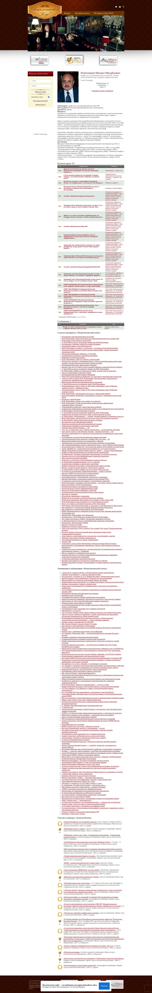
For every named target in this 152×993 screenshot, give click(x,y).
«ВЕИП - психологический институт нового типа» (82, 863)
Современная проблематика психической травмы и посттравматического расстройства (93, 409)
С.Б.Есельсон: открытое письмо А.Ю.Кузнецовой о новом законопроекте (88, 573)
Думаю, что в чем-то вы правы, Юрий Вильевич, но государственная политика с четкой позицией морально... (83, 216)
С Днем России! (67, 707)
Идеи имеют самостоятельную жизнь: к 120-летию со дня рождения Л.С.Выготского (92, 506)
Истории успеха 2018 (103, 13)
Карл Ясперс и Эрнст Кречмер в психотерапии (78, 626)
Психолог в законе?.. (112, 183)
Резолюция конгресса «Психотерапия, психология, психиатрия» (84, 477)
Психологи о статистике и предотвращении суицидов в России (84, 460)
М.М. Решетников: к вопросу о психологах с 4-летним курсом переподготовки (90, 348)
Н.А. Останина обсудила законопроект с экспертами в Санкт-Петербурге (88, 692)
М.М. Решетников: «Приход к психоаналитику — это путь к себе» (85, 685)
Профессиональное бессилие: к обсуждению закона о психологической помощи (90, 686)
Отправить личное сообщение (102, 91)
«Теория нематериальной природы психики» (80, 856)
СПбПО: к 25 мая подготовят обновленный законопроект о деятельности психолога (92, 713)
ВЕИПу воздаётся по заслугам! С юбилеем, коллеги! (80, 726)
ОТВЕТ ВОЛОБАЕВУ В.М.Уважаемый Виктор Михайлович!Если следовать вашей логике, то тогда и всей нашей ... (83, 285)
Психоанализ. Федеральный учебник (75, 523)
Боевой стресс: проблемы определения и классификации (82, 631)
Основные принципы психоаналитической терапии (80, 637)
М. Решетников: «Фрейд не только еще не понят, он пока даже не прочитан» (114, 274)
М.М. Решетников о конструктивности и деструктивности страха (85, 502)
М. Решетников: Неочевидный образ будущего (78, 411)
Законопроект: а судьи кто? (114, 170)
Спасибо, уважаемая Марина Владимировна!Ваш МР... (82, 267)
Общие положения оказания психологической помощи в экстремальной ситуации (91, 679)
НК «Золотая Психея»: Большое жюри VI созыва (79, 624)
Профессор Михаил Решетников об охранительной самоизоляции (85, 452)
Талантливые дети (68, 513)
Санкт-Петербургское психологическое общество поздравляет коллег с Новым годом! (92, 753)
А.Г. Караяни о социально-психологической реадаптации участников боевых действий (93, 666)
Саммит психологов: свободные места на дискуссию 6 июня (83, 736)
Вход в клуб (40, 92)
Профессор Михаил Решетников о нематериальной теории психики (86, 466)
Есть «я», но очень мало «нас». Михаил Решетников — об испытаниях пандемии (91, 430)
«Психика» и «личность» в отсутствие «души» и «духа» (82, 783)
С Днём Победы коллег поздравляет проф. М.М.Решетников (83, 384)
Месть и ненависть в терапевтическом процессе (79, 553)
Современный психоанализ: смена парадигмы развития (81, 407)
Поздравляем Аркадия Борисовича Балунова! (78, 337)
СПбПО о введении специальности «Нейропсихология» (82, 789)
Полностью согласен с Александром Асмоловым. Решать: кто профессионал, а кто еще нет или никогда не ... (83, 183)
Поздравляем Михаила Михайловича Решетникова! (80, 593)
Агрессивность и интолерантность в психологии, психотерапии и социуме (88, 536)
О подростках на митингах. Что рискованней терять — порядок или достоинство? (91, 802)
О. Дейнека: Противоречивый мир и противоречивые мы (82, 705)
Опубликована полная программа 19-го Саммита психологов (83, 609)
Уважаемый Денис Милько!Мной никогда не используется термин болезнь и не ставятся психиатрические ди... (83, 256)
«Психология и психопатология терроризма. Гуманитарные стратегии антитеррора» (94, 958)
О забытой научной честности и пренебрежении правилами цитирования (88, 521)
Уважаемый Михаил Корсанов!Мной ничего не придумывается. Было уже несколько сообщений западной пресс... (81, 236)
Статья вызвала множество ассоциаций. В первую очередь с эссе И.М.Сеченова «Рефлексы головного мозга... (81, 176)
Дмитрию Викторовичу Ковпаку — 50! (76, 428)
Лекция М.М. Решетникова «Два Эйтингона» (78, 515)
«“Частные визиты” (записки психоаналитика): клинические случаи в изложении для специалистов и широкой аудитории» (93, 891)
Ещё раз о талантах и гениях (72, 524)
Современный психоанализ (71, 534)
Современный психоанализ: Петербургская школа (79, 356)
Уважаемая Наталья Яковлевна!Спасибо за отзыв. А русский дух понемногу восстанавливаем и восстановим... (81, 188)
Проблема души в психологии (72, 595)
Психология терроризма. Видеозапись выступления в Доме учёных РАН (87, 500)
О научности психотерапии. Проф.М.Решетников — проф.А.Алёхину (86, 471)
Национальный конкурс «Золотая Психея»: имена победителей (84, 669)
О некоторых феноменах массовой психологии (78, 559)
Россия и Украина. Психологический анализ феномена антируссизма (86, 532)
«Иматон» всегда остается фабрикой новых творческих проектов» (85, 456)
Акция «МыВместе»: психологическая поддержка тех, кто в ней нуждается (88, 449)
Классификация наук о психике (73, 724)
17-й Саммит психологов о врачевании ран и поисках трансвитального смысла (90, 667)
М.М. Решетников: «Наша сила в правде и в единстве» (81, 401)
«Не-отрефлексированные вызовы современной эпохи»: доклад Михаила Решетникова (93, 445)
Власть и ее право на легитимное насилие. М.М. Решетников (83, 504)
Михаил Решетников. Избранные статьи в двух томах (81, 764)
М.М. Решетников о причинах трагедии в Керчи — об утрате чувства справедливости (92, 483)
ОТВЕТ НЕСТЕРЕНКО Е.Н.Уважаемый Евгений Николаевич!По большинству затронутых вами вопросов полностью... (83, 296)
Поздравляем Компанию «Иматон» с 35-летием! (79, 354)
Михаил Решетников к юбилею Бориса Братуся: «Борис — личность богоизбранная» (92, 450)
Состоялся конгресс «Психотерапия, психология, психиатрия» (84, 795)
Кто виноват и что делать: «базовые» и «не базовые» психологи (84, 664)
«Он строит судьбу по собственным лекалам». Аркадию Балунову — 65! (88, 432)
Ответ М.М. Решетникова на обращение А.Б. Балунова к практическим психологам (114, 285)
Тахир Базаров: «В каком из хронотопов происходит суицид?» (84, 738)
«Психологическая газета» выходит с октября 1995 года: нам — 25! (86, 439)
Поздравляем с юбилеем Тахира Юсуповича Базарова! (81, 344)
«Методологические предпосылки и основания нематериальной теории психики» (93, 849)
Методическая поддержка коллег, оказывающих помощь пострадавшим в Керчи (90, 798)
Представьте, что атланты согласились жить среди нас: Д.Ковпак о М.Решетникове (91, 757)
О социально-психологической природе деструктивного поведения (86, 481)
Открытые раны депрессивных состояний (77, 603)
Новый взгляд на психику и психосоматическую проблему (83, 498)
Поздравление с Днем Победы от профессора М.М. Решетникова (85, 517)
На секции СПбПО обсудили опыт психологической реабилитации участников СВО (92, 658)
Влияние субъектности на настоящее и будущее (79, 776)
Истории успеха (82, 13)
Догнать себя (66, 542)
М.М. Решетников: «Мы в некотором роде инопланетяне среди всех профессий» (90, 339)
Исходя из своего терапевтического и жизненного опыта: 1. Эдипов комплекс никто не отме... (82, 327)
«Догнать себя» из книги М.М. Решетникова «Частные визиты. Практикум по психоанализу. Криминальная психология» (89, 379)
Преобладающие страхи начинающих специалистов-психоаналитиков (87, 578)
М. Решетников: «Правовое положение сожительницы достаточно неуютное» (89, 454)
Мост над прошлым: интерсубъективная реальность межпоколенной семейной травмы (93, 698)
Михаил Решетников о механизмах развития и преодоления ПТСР (85, 479)
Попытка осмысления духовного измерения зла (79, 538)
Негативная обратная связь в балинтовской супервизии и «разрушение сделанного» (91, 749)
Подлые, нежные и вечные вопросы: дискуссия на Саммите (83, 468)
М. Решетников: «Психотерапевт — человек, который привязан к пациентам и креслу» (93, 416)
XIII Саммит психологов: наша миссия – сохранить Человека (83, 787)
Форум (67, 13)
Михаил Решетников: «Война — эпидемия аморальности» (82, 778)
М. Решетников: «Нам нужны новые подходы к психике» (82, 420)
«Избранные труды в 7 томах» (74, 829)
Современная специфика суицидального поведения (80, 426)
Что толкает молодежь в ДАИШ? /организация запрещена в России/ (86, 519)
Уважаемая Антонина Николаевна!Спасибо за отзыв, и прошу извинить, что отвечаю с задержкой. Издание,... (82, 274)
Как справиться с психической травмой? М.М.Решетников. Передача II (87, 507)
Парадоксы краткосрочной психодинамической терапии (82, 424)
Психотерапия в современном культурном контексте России (83, 656)
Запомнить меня (37, 97)
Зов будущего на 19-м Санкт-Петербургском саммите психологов (85, 601)
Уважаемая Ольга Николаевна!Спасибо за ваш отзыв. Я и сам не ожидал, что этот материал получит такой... (83, 280)
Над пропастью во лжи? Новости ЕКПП (76, 797)
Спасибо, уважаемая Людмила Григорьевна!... (79, 196)
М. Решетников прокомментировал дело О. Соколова (81, 462)
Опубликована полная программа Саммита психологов (81, 671)
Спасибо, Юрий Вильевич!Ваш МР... (76, 226)
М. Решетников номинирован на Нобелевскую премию (81, 793)
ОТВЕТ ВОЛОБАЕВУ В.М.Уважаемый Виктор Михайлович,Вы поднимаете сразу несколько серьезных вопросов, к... (83, 301)
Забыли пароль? (40, 104)
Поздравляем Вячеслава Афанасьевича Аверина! (79, 365)
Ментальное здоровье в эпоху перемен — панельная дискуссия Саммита (88, 715)
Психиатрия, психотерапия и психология (76, 340)
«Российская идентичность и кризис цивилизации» (80, 540)
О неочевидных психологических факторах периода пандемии (84, 437)
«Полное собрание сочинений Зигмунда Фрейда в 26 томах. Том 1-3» (88, 946)
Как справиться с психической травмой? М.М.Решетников (83, 509)
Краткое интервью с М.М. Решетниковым (77, 485)
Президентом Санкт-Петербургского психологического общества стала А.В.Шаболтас (93, 648)
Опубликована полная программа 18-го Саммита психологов (83, 734)
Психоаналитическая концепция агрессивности (79, 475)
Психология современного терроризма (75, 496)
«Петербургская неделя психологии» (77, 883)
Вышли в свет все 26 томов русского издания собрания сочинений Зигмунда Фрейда (92, 367)
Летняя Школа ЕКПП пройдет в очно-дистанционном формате (84, 762)
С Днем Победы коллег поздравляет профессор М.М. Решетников (85, 369)
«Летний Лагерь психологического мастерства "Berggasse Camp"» (87, 842)
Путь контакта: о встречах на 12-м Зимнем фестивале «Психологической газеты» (91, 576)
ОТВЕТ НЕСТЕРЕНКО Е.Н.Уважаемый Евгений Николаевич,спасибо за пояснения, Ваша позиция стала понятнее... (83, 290)
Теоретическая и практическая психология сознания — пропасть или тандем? (113, 177)
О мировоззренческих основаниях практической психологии (83, 639)
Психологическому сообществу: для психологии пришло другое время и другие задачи (93, 447)
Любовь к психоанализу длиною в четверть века (79, 584)
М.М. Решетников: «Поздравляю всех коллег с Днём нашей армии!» (86, 394)
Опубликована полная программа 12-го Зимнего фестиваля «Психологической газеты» (93, 582)
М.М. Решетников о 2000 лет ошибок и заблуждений (81, 359)
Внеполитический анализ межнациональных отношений (82, 382)
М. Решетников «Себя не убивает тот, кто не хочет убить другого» (85, 469)
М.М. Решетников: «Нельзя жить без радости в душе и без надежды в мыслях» (90, 418)
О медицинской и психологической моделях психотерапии (83, 492)
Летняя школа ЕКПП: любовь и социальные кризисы (81, 755)
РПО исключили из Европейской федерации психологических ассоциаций (88, 719)
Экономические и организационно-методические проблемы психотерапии (88, 443)
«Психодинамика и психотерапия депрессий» (80, 965)
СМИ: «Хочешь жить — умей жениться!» (76, 800)
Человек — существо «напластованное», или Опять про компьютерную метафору (91, 751)
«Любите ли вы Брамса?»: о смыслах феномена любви (81, 574)
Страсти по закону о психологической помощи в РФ (80, 812)
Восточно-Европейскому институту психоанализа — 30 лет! (83, 728)
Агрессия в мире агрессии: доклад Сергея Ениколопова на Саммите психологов (90, 766)
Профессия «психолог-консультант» (75, 526)
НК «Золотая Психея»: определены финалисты (78, 673)
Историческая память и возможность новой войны (80, 487)
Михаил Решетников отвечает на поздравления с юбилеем (82, 441)
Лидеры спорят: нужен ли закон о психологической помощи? (83, 804)
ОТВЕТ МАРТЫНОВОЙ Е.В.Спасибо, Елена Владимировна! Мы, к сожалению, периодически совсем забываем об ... (83, 312)
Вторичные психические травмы (73, 357)
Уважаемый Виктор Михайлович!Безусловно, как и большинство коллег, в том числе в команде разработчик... (81, 307)
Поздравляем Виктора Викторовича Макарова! (78, 375)
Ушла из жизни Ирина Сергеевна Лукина (76, 373)
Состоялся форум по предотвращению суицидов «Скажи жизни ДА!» (87, 779)
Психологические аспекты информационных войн (80, 488)
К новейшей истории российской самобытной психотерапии (83, 597)
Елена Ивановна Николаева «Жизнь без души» (78, 781)
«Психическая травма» (72, 952)
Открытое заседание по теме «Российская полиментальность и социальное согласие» (92, 772)
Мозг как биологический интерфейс (75, 458)
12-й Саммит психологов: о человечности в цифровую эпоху (83, 806)
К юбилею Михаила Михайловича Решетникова (79, 759)
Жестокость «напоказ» (70, 494)
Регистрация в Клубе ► (40, 101)
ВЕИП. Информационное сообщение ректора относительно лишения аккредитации (92, 511)
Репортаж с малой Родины (113, 188)
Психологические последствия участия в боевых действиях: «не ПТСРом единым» (91, 654)
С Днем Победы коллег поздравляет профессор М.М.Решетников (85, 342)
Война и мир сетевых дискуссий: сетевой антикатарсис (81, 700)
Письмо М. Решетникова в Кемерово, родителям (79, 490)
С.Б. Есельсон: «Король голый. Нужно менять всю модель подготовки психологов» (91, 612)
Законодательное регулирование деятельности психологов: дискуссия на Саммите (91, 599)
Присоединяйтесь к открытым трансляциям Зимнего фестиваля (84, 580)
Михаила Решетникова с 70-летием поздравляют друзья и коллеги (85, 760)
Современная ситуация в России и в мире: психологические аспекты (113, 280)
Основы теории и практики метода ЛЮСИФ (77, 622)
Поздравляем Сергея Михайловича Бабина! (77, 422)
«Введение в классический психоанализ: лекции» (81, 877)
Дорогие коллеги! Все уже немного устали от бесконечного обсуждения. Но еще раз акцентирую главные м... (81, 170)
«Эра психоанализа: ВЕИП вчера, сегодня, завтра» (82, 870)
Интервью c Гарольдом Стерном (73, 814)
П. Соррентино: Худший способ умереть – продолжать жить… (84, 785)
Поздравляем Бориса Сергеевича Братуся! (77, 346)
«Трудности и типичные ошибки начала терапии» (81, 913)
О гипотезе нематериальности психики (76, 740)
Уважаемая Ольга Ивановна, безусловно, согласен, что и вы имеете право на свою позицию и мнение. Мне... (83, 206)
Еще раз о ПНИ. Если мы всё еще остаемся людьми (80, 473)
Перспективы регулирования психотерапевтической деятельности (85, 791)
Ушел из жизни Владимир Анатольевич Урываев (79, 717)
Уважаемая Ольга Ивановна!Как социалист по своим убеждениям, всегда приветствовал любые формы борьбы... (82, 246)
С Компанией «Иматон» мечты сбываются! (77, 774)
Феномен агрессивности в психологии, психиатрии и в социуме (84, 561)
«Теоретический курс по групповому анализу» (80, 822)
